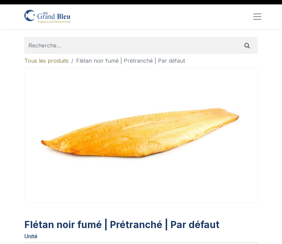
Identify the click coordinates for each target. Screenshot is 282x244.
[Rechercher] (247, 45)
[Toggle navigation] (257, 16)
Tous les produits (46, 60)
